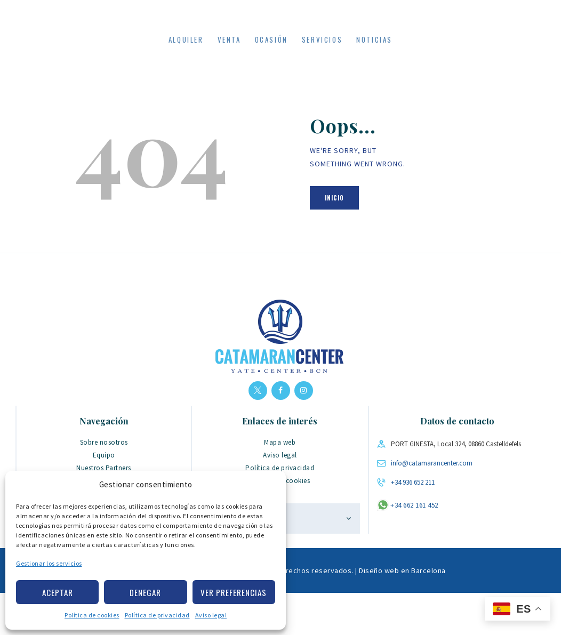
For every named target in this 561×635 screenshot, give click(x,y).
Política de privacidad (157, 615)
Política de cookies (92, 615)
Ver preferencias (234, 592)
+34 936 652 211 (413, 524)
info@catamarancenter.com (431, 505)
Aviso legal (211, 615)
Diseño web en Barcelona (402, 612)
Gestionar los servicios (49, 563)
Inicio (334, 240)
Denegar (145, 592)
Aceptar (57, 592)
